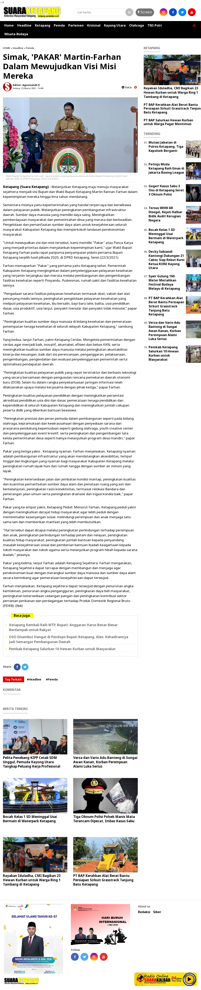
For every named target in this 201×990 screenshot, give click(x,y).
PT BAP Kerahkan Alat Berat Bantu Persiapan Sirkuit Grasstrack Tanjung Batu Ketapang (103, 880)
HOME (6, 48)
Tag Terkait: (13, 679)
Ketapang (42, 25)
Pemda (59, 25)
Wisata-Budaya (16, 34)
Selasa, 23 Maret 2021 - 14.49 (28, 88)
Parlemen (76, 25)
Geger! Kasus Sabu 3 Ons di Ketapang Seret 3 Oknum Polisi (166, 190)
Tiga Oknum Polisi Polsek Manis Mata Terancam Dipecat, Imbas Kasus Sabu (104, 818)
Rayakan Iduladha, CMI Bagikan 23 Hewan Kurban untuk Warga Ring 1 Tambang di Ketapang (32, 880)
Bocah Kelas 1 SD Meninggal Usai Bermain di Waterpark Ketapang (30, 818)
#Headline (34, 679)
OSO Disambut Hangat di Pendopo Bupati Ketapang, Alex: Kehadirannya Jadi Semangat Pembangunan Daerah (68, 639)
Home (9, 25)
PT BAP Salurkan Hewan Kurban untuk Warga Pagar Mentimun (168, 122)
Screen (145, 12)
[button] (194, 24)
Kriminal (93, 25)
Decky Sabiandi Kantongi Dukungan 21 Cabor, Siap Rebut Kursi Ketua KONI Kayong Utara (167, 259)
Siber (157, 912)
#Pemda (52, 679)
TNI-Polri (154, 25)
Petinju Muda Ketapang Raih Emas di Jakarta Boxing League (166, 168)
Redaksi (144, 912)
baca (127, 87)
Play (190, 979)
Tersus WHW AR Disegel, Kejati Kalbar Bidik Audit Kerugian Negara (165, 214)
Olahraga (136, 25)
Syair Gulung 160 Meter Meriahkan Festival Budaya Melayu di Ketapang (164, 282)
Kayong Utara (115, 25)
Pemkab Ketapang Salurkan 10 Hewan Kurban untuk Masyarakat (62, 649)
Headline (24, 25)
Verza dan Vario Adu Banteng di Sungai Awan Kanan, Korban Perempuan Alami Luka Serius (105, 762)
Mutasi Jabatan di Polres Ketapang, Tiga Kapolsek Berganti (166, 146)
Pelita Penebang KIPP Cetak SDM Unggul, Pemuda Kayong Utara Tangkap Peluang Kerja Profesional (31, 762)
